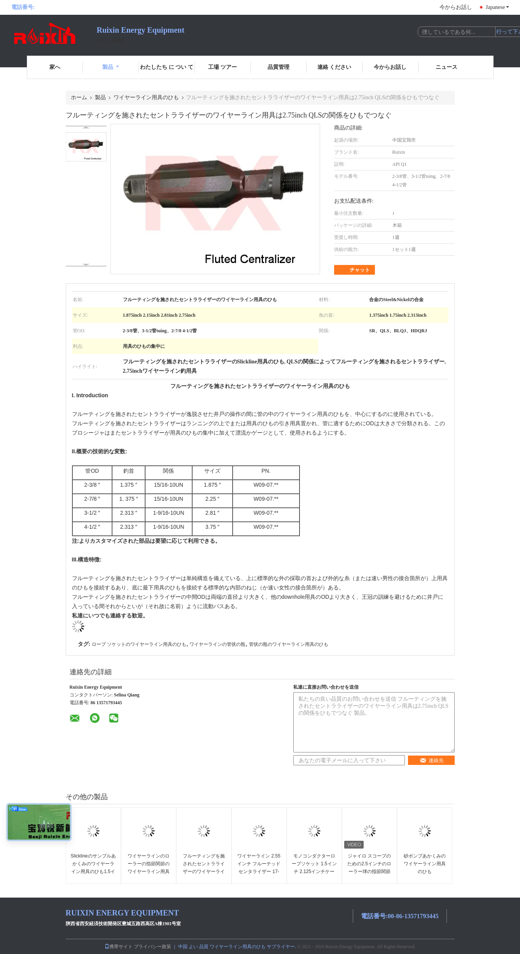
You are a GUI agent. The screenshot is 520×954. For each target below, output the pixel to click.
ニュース (446, 67)
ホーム (79, 97)
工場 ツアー (222, 67)
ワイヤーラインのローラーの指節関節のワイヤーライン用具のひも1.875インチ (149, 867)
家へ (54, 67)
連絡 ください (334, 67)
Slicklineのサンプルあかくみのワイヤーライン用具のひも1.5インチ (93, 867)
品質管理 (278, 67)
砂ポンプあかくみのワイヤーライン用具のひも (425, 863)
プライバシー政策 (152, 946)
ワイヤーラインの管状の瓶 (217, 644)
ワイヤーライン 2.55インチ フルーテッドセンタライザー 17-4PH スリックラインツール (258, 871)
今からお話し (455, 7)
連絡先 (432, 760)
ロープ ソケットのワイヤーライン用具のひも (139, 644)
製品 (110, 67)
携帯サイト (119, 946)
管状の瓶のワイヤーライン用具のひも (288, 644)
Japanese (497, 7)
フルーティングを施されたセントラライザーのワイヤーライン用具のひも (204, 867)
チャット (355, 270)
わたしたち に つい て (166, 67)
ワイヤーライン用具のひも (146, 97)
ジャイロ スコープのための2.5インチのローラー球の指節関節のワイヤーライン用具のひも (369, 871)
